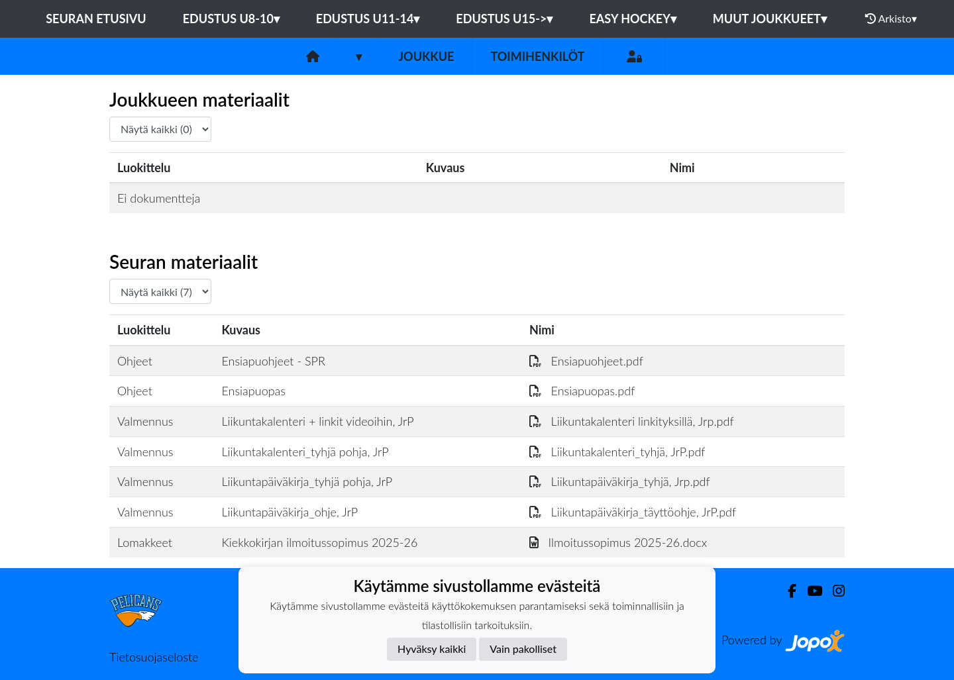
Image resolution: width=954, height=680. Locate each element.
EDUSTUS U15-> (504, 18)
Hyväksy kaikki (432, 648)
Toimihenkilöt (537, 56)
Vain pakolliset (523, 648)
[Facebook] (786, 591)
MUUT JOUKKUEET (770, 18)
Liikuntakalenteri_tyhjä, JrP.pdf (617, 451)
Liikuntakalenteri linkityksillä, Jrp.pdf (631, 421)
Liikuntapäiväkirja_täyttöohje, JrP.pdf (632, 512)
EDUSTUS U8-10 (231, 18)
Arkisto (891, 18)
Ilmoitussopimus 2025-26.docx (618, 542)
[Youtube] (809, 591)
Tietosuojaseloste (153, 657)
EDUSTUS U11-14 (368, 18)
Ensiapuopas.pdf (582, 390)
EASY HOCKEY (632, 18)
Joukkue (426, 56)
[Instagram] (833, 591)
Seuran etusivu (96, 18)
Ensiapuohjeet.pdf (586, 361)
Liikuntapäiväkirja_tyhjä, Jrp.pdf (619, 481)
